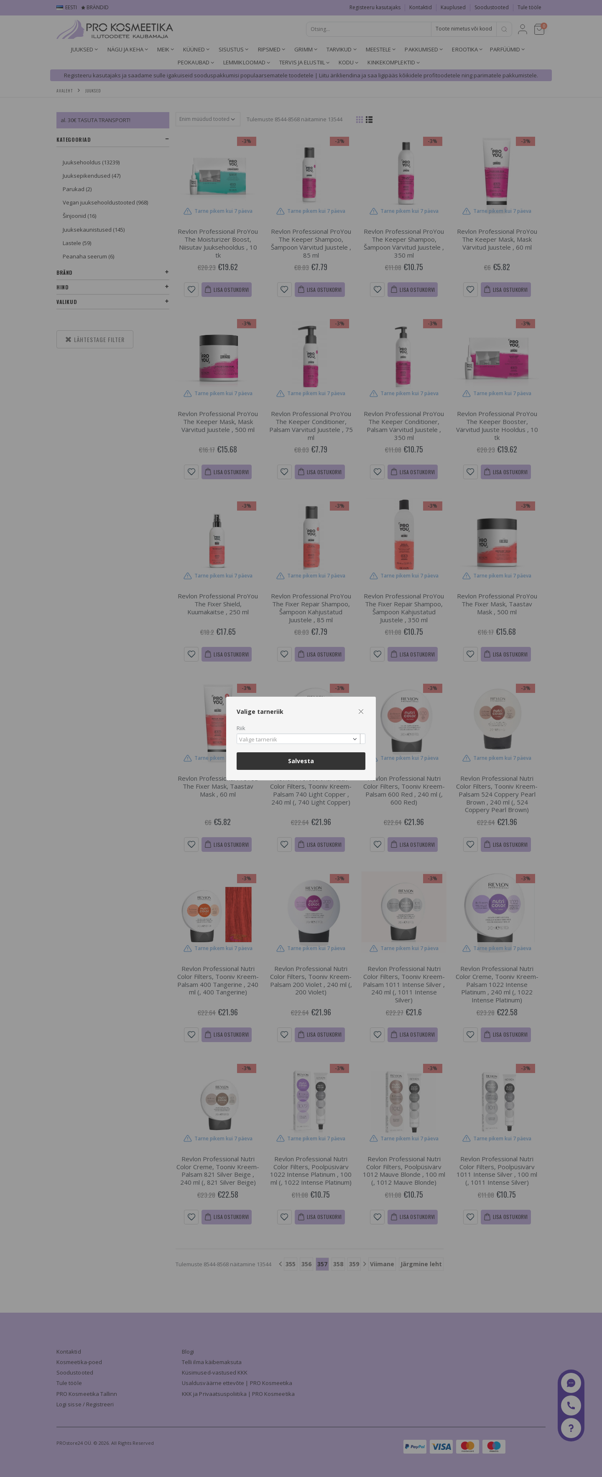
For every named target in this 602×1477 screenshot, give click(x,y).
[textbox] (299, 740)
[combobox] (301, 738)
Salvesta (301, 761)
